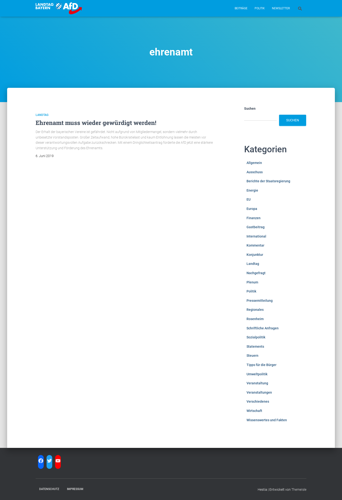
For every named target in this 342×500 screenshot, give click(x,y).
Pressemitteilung (260, 300)
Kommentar (255, 245)
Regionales (255, 310)
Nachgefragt (256, 273)
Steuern (252, 355)
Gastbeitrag (256, 227)
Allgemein (254, 163)
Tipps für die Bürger (261, 365)
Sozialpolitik (256, 337)
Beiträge (241, 8)
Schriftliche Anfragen (263, 328)
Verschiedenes (258, 401)
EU (249, 199)
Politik (260, 8)
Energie (252, 190)
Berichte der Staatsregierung (268, 181)
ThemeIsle (298, 489)
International (256, 236)
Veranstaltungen (259, 392)
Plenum (252, 282)
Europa (252, 209)
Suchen (250, 108)
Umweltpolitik (257, 374)
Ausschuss (255, 172)
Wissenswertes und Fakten (267, 420)
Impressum (75, 489)
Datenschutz (49, 489)
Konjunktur (255, 255)
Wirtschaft (254, 411)
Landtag (42, 115)
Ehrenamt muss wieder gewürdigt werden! (96, 123)
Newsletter (281, 8)
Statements (255, 346)
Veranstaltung (257, 383)
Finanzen (254, 218)
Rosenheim (255, 319)
